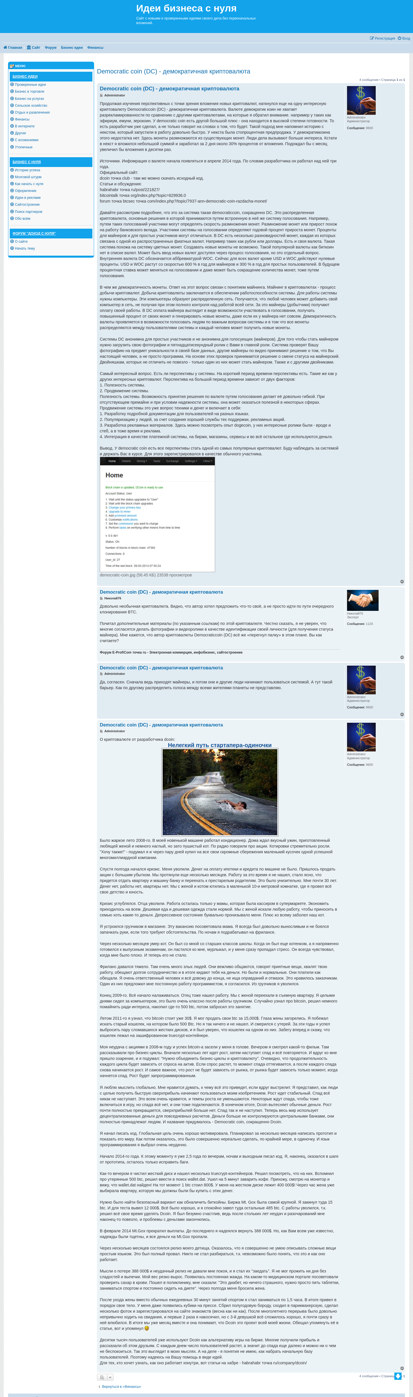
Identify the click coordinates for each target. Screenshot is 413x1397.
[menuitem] (403, 38)
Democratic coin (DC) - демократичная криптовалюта (173, 71)
